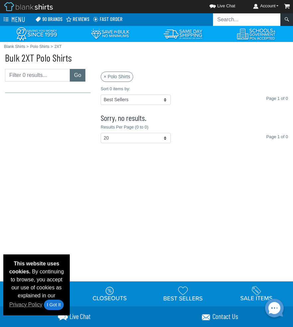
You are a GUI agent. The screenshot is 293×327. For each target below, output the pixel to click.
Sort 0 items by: (115, 88)
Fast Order (108, 19)
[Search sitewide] (247, 19)
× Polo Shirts (117, 76)
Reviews (77, 19)
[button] (216, 5)
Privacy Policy (26, 304)
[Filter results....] (37, 75)
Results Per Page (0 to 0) (124, 127)
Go (77, 75)
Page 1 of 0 (277, 136)
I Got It (54, 304)
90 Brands (48, 19)
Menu (13, 19)
